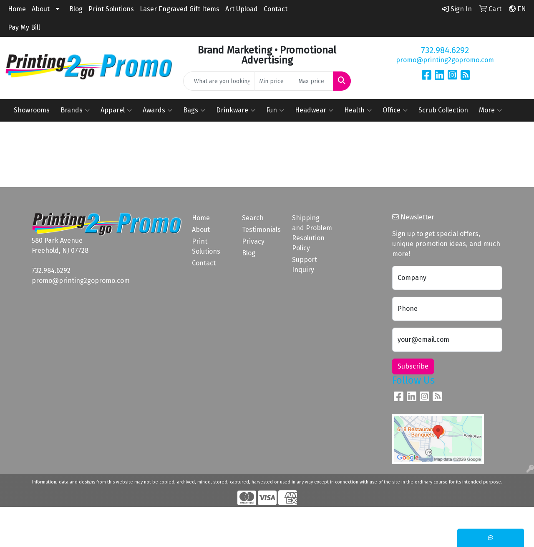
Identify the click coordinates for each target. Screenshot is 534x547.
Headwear (314, 110)
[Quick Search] (219, 81)
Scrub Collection (443, 110)
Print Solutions (111, 9)
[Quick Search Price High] (313, 81)
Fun (275, 110)
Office (395, 110)
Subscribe (413, 366)
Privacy (253, 241)
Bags (194, 110)
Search (253, 218)
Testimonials (261, 230)
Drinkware (235, 110)
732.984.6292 (445, 50)
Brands (75, 110)
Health (358, 110)
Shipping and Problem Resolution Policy (312, 233)
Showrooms (32, 110)
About (41, 9)
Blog (76, 9)
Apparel (116, 110)
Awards (157, 110)
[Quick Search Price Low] (274, 81)
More (490, 110)
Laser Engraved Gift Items (179, 9)
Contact (275, 9)
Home (17, 9)
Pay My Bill (24, 27)
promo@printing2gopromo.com (445, 60)
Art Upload (241, 9)
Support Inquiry (304, 265)
